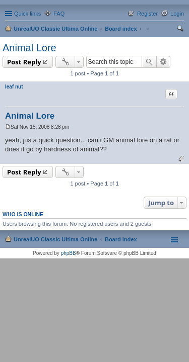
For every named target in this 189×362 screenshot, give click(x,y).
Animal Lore (29, 47)
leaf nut (14, 86)
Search (149, 62)
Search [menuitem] (180, 30)
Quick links (27, 14)
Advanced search (163, 62)
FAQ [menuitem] (59, 14)
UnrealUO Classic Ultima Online (55, 29)
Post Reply (24, 61)
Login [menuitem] (177, 14)
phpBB (68, 253)
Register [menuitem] (147, 14)
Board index (121, 29)
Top (181, 158)
